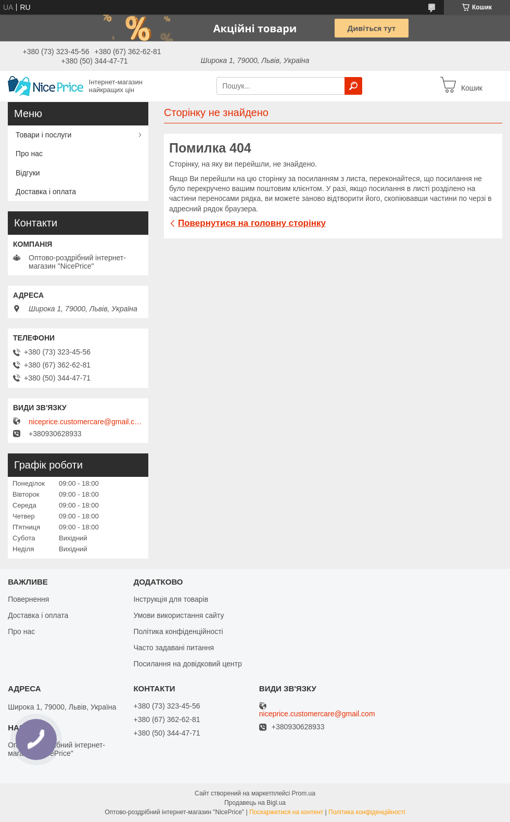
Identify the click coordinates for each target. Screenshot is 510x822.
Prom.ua (303, 793)
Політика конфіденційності (178, 631)
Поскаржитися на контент (286, 812)
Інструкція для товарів (170, 599)
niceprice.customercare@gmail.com (86, 422)
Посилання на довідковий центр (187, 664)
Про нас (29, 153)
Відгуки (28, 173)
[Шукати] (353, 86)
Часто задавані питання (173, 647)
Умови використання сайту (178, 615)
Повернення (28, 599)
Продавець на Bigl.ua (255, 802)
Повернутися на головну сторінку (252, 223)
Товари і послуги (43, 135)
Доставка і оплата (46, 191)
